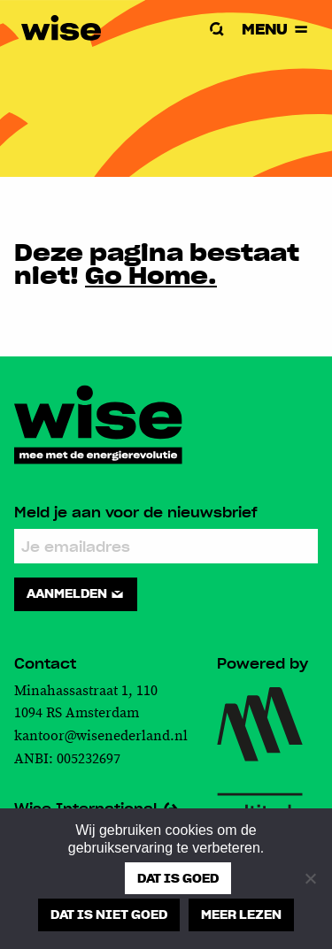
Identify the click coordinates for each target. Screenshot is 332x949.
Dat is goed (178, 878)
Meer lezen (241, 914)
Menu (276, 29)
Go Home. (151, 274)
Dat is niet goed (108, 914)
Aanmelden (76, 593)
